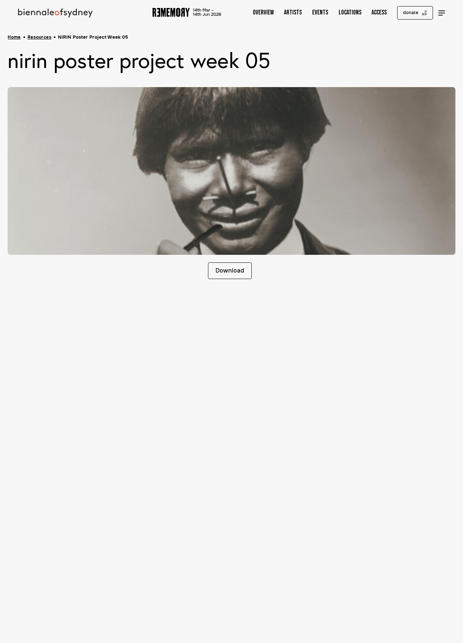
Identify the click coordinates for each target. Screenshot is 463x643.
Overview (258, 13)
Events (315, 13)
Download (228, 271)
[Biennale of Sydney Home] (56, 13)
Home (14, 37)
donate (410, 13)
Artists (288, 13)
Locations (344, 13)
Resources (40, 37)
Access (374, 13)
